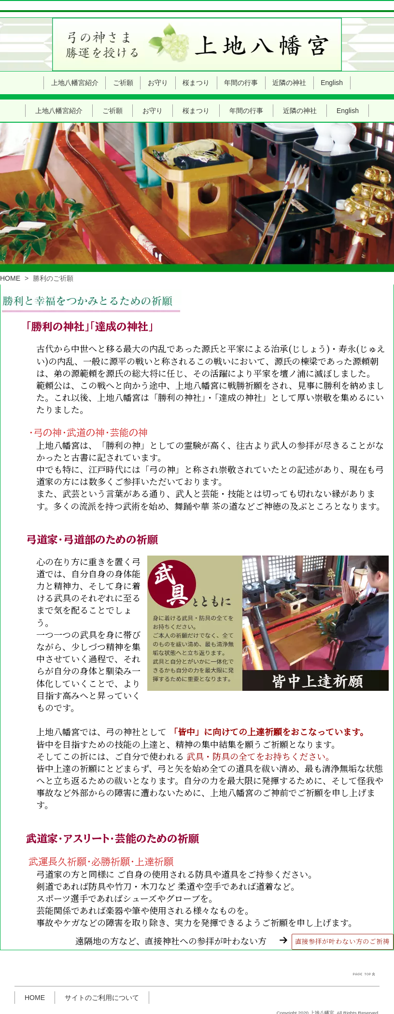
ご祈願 (112, 82)
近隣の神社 (300, 82)
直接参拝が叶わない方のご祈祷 (342, 913)
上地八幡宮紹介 (59, 82)
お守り (152, 82)
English (348, 82)
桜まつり (196, 82)
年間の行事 (246, 82)
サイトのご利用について (102, 970)
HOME (10, 250)
